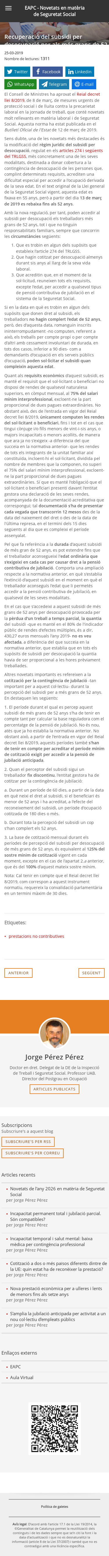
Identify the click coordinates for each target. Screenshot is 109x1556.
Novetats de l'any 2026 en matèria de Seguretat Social (57, 1191)
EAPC (15, 1366)
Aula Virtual (21, 1377)
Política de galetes (54, 1506)
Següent (91, 972)
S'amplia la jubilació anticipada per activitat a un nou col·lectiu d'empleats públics (58, 1316)
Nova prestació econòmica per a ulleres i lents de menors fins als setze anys (56, 1291)
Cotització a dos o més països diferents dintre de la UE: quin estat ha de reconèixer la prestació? (58, 1266)
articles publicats (54, 1089)
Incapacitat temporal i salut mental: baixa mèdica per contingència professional (51, 1241)
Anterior (18, 972)
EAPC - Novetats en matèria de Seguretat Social (55, 11)
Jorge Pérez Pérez (54, 1056)
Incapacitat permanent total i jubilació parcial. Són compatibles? (55, 1216)
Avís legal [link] (19, 1524)
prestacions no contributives (36, 936)
